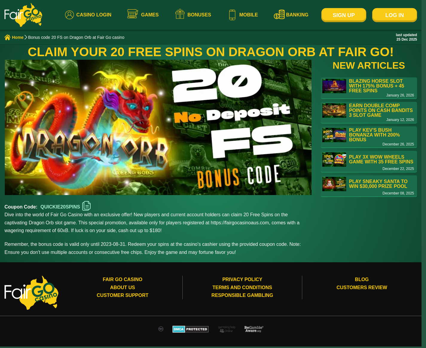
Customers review (362, 287)
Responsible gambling (242, 295)
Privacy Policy (242, 279)
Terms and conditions (242, 287)
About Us (122, 287)
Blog (362, 279)
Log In (394, 15)
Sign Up (344, 15)
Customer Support (122, 295)
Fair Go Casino (122, 279)
